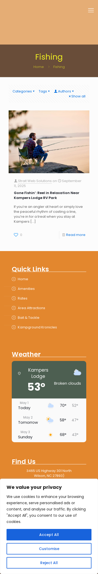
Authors (64, 91)
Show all (76, 96)
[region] (49, 526)
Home (38, 66)
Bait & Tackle (28, 318)
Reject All (49, 562)
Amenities (26, 289)
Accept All (49, 534)
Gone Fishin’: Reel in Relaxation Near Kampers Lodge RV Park (46, 195)
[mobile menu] (91, 10)
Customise (49, 548)
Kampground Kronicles (37, 327)
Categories (24, 91)
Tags (44, 91)
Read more (75, 234)
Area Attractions (31, 308)
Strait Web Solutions (35, 180)
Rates (22, 298)
